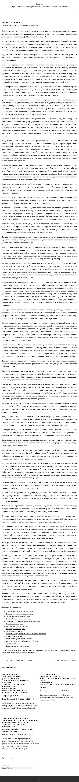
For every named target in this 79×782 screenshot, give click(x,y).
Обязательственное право (15, 690)
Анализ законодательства (31, 650)
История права (63, 650)
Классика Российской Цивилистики (13, 685)
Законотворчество (11, 720)
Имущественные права (49, 650)
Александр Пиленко (47, 691)
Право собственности (27, 653)
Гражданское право (15, 650)
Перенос (43, 687)
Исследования (29, 720)
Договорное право (11, 678)
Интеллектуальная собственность (58, 684)
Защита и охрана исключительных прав (58, 679)
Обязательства (9, 688)
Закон (26, 718)
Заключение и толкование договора (15, 681)
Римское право (9, 674)
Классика (23, 722)
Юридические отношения (15, 693)
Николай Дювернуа (8, 734)
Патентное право (48, 674)
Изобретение (46, 682)
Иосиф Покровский (8, 699)
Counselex (39, 4)
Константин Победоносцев (29, 26)
